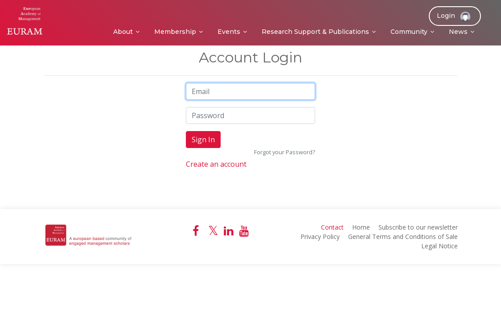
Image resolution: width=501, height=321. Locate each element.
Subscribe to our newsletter (418, 227)
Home (361, 227)
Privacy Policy (320, 236)
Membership (175, 32)
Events (229, 32)
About (123, 32)
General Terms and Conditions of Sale (403, 236)
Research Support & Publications (315, 32)
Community (408, 32)
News (458, 32)
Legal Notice (439, 246)
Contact (332, 227)
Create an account (216, 164)
